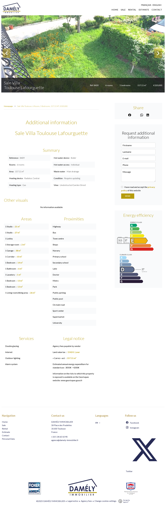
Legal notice (72, 501)
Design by (123, 501)
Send (127, 196)
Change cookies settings (105, 501)
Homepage (8, 106)
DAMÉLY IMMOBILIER (62, 422)
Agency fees (86, 501)
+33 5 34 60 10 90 (59, 436)
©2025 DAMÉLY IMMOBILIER (50, 501)
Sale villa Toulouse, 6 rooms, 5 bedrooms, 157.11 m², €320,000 (42, 106)
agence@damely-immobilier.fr (64, 440)
